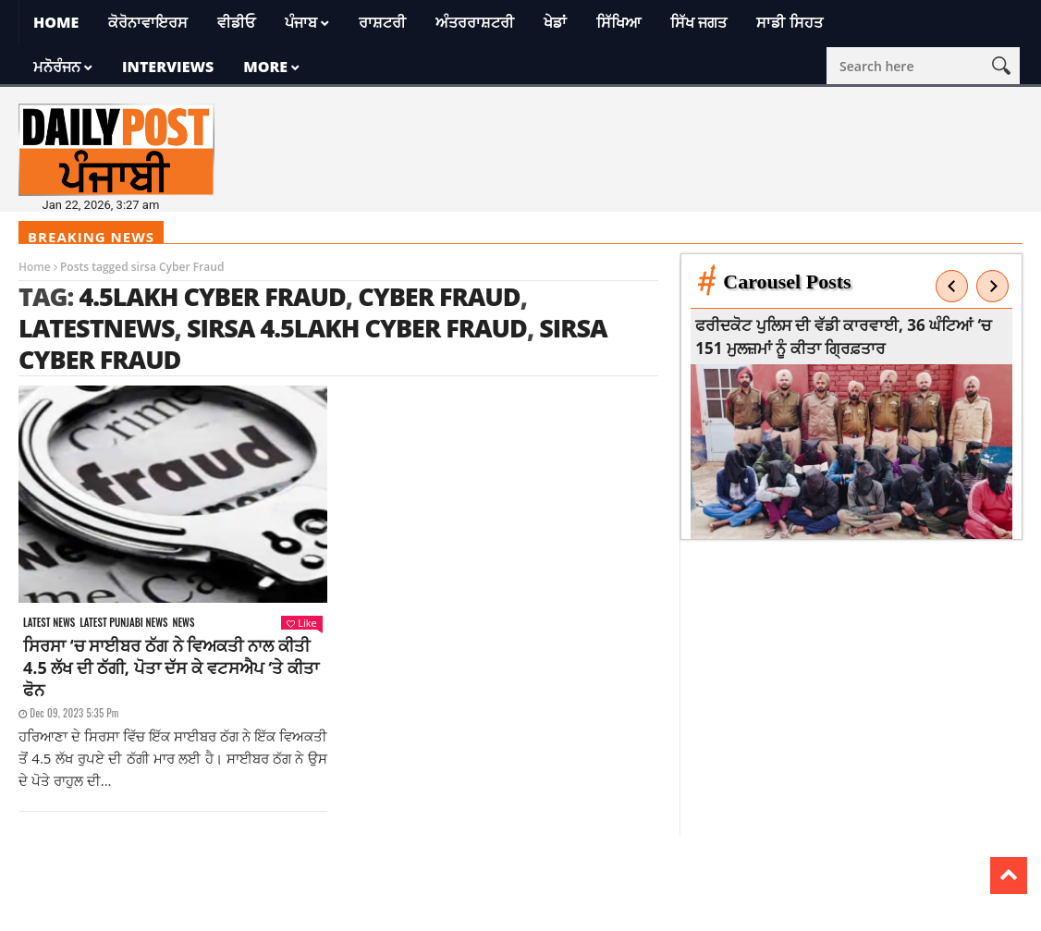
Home (56, 22)
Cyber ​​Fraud (439, 296)
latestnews (96, 328)
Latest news (49, 623)
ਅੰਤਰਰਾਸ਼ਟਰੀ (474, 22)
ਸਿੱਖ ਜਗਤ (698, 22)
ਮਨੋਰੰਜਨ (56, 66)
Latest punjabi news (123, 623)
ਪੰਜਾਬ (301, 22)
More (265, 66)
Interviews (168, 66)
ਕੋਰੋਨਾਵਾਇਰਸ (148, 22)
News (183, 623)
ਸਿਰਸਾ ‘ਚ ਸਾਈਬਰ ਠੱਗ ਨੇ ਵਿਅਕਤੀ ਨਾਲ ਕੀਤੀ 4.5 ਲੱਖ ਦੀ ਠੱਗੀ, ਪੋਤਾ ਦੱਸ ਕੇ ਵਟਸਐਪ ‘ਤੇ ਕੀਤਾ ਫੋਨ (171, 667)
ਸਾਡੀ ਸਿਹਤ (789, 22)
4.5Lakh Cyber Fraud (212, 296)
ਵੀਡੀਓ (236, 22)
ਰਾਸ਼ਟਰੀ (382, 22)
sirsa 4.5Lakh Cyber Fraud (357, 328)
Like (301, 623)
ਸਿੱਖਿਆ (618, 22)
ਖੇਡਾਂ (555, 22)
